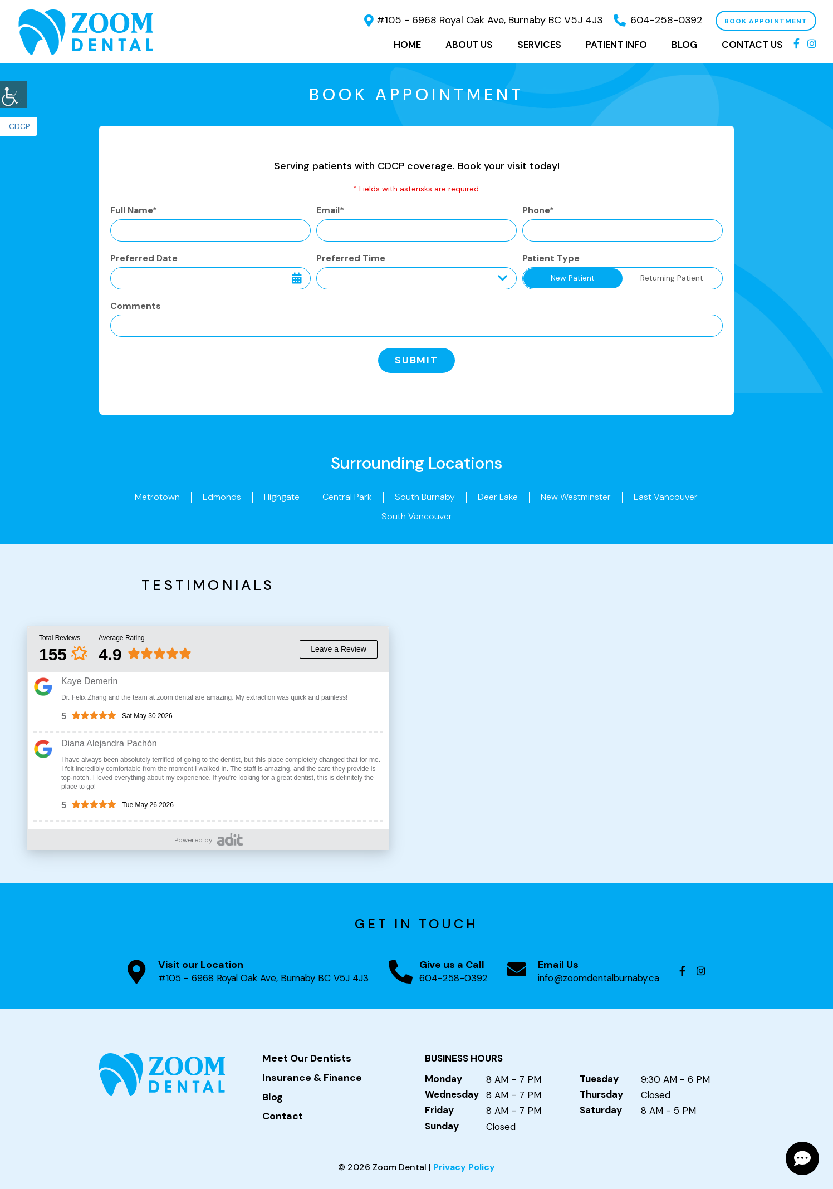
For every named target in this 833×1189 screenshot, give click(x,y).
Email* (330, 210)
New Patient (573, 278)
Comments (135, 306)
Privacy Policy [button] (464, 1167)
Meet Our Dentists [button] (306, 1058)
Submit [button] (416, 360)
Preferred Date (144, 258)
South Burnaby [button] (425, 497)
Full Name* (133, 210)
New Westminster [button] (576, 497)
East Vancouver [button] (666, 497)
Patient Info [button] (616, 44)
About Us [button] (469, 44)
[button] (13, 94)
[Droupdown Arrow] (503, 278)
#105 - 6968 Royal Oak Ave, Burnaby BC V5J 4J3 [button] (483, 20)
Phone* (538, 210)
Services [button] (539, 44)
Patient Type (551, 258)
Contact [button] (282, 1116)
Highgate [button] (282, 497)
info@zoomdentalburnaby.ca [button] (598, 978)
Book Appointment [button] (765, 21)
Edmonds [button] (222, 497)
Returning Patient (671, 278)
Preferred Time (350, 258)
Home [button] (407, 44)
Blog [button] (684, 44)
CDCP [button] (19, 126)
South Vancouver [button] (416, 516)
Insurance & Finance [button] (312, 1078)
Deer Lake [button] (498, 497)
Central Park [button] (347, 497)
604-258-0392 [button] (658, 20)
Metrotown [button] (157, 497)
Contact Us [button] (752, 44)
